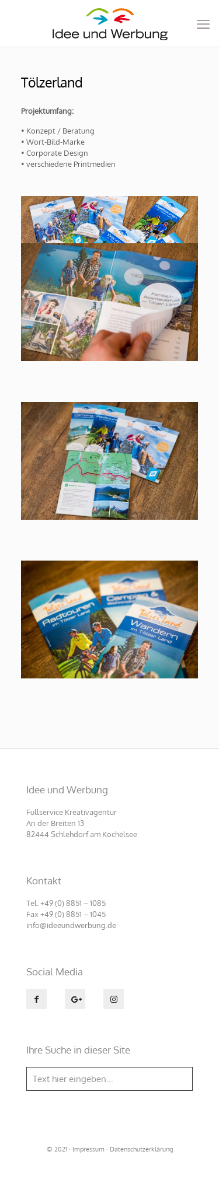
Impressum (88, 1149)
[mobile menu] (203, 23)
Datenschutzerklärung (141, 1149)
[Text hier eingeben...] (109, 1079)
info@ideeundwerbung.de (71, 925)
